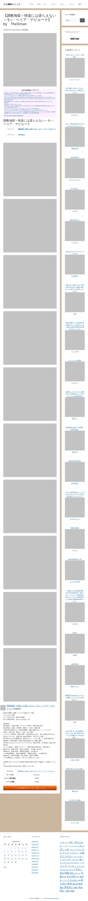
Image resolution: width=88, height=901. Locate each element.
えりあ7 (74, 211)
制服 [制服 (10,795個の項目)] (66, 872)
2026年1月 (35, 850)
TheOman (21, 135)
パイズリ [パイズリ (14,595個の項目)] (74, 862)
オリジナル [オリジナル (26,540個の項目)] (66, 856)
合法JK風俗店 (75, 157)
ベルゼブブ (74, 242)
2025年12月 (35, 853)
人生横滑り (74, 276)
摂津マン (75, 419)
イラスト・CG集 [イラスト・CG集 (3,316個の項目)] (77, 852)
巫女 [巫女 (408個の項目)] (77, 877)
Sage (74, 314)
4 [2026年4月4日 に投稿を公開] (22, 848)
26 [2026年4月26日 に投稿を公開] (26, 858)
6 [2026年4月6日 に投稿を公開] (4, 851)
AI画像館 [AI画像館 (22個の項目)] (62, 842)
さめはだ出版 (75, 760)
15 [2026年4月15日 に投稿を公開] (12, 855)
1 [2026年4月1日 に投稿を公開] (11, 848)
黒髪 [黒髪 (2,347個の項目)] (72, 891)
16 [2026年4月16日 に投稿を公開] (15, 855)
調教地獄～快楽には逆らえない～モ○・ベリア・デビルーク (37, 129)
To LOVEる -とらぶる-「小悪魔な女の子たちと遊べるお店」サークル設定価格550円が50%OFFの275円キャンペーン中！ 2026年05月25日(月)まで (29, 106)
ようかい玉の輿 (75, 582)
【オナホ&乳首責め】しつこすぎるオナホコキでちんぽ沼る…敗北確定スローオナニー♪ (75, 494)
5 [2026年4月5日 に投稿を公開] (25, 848)
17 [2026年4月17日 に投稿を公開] (19, 855)
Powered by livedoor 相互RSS (13, 115)
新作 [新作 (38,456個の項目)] (69, 883)
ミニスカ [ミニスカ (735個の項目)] (78, 866)
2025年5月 (35, 873)
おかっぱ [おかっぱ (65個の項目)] (76, 846)
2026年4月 (35, 841)
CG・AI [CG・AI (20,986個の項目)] (73, 842)
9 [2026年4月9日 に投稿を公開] (15, 851)
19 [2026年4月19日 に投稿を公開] (26, 855)
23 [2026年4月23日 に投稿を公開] (15, 858)
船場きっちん (75, 686)
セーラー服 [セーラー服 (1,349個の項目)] (77, 859)
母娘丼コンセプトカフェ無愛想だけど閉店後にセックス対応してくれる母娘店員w (75, 394)
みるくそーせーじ (74, 180)
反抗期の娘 (74, 664)
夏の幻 (75, 633)
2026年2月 (35, 847)
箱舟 (74, 722)
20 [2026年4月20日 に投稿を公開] (5, 858)
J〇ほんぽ (75, 624)
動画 (81, 4)
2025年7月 (35, 867)
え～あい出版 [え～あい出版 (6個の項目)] (70, 846)
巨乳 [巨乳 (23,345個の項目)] (73, 876)
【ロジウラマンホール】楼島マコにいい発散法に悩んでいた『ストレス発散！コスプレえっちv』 (26, 110)
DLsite (39, 4)
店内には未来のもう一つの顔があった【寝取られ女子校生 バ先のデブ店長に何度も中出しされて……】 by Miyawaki (28, 102)
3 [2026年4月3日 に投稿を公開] (18, 848)
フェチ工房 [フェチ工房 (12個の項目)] (81, 863)
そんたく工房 (75, 823)
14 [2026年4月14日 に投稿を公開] (8, 855)
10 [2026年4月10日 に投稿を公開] (19, 851)
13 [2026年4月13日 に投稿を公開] (5, 855)
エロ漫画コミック (11, 4)
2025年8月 (35, 864)
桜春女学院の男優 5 (75, 461)
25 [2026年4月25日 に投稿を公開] (22, 858)
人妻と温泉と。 (75, 189)
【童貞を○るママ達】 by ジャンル (12, 104)
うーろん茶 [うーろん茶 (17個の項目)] (64, 846)
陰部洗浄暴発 (75, 528)
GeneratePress (54, 898)
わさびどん (74, 115)
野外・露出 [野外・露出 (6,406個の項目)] (65, 890)
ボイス (73, 4)
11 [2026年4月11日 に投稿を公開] (22, 851)
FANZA (32, 4)
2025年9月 (35, 861)
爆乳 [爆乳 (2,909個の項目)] (62, 887)
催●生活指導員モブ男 (75, 559)
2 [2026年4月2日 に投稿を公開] (15, 848)
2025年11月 (35, 856)
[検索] (82, 20)
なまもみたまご (75, 519)
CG (46, 4)
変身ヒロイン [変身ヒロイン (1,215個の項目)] (75, 873)
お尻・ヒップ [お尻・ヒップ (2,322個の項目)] (71, 849)
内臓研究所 (74, 148)
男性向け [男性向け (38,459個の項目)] (69, 887)
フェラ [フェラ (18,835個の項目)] (63, 866)
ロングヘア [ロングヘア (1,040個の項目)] (70, 869)
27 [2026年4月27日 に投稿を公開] (5, 862)
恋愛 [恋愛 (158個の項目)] (78, 880)
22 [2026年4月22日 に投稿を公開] (12, 858)
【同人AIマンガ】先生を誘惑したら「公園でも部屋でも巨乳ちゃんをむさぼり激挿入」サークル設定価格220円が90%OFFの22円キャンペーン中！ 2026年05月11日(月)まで (29, 93)
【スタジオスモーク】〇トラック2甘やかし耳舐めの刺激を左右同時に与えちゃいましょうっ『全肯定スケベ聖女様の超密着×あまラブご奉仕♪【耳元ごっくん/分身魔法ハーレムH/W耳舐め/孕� (30, 112)
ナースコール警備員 (74, 360)
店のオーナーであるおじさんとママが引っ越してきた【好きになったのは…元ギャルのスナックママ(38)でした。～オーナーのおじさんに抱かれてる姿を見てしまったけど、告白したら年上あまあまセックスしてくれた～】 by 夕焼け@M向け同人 (30, 98)
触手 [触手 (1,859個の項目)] (76, 887)
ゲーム (64, 4)
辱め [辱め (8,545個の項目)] (80, 887)
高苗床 (75, 655)
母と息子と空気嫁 (74, 800)
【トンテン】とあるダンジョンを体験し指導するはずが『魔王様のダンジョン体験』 (23, 95)
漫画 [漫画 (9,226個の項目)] (80, 883)
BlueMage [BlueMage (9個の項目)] (66, 842)
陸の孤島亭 (74, 483)
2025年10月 (35, 858)
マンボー (75, 550)
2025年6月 (35, 870)
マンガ (55, 4)
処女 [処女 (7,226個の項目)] (62, 873)
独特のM (75, 452)
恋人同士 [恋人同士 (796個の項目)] (73, 880)
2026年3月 (35, 844)
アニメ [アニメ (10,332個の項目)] (65, 852)
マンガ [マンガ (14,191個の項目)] (70, 866)
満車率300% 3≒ (75, 220)
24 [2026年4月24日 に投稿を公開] (19, 858)
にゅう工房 (74, 351)
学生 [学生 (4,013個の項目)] (69, 876)
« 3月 (5, 867)
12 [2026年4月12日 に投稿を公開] (26, 851)
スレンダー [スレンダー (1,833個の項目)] (67, 859)
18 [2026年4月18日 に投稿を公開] (22, 855)
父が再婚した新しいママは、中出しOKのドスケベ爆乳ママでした (74, 90)
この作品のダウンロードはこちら (31, 788)
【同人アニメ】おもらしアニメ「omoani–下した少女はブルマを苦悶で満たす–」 (22, 108)
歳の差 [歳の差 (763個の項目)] (75, 884)
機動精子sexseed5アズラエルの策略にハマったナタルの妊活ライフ (74, 697)
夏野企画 (75, 791)
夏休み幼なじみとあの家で (74, 769)
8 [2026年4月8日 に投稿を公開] (11, 851)
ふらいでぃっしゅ (74, 79)
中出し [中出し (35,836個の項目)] (79, 869)
